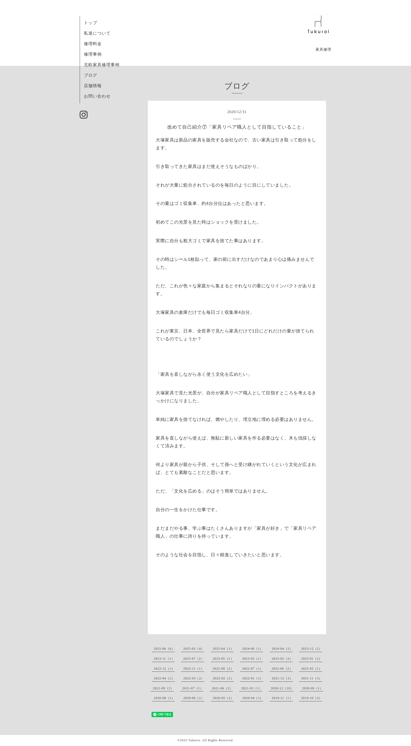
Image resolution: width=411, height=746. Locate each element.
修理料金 (93, 43)
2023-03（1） (252, 658)
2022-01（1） (252, 678)
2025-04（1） (223, 648)
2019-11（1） (282, 698)
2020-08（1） (164, 698)
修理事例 (93, 54)
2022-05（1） (311, 668)
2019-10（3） (311, 698)
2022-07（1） (252, 668)
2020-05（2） (223, 698)
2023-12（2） (311, 648)
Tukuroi (194, 740)
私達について (97, 33)
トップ (90, 22)
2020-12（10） (282, 688)
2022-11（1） (193, 668)
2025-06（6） (164, 648)
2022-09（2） (223, 668)
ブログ (90, 75)
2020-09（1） (312, 688)
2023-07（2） (193, 658)
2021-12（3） (282, 678)
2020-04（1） (252, 698)
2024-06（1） (252, 648)
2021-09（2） (163, 688)
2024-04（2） (282, 648)
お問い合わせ (97, 96)
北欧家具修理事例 (102, 64)
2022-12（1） (164, 668)
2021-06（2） (222, 688)
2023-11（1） (164, 658)
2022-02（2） (223, 678)
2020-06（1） (193, 698)
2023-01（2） (311, 658)
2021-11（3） (311, 678)
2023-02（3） (282, 658)
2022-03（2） (193, 678)
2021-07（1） (192, 688)
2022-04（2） (164, 678)
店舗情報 (93, 85)
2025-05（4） (193, 648)
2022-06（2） (282, 668)
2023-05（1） (223, 658)
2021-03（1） (251, 688)
